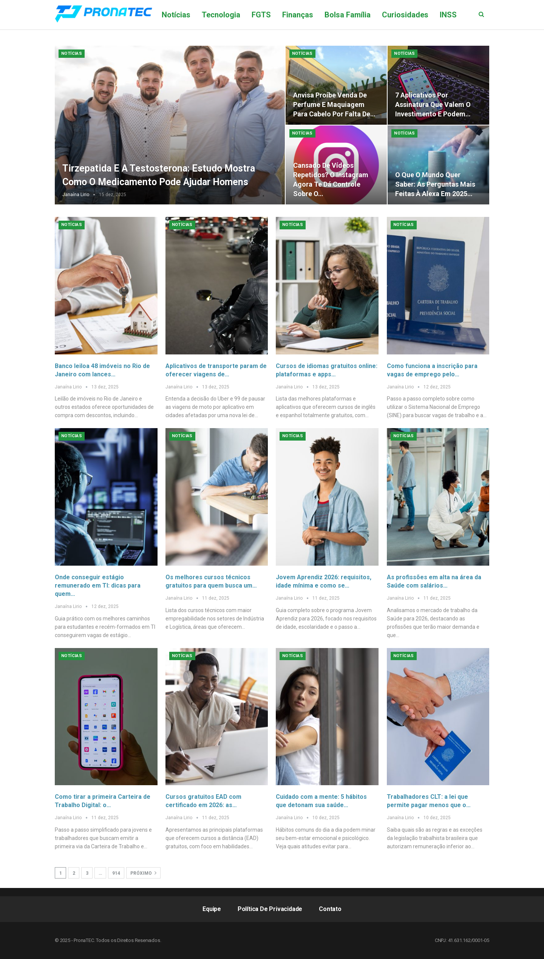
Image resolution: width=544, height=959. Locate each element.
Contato (330, 909)
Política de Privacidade (270, 909)
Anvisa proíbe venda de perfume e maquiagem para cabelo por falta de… (334, 104)
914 (116, 873)
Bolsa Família (348, 14)
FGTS (261, 14)
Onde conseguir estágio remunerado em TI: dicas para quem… (98, 585)
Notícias (176, 14)
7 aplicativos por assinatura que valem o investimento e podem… (433, 104)
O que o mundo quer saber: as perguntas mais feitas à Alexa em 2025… (435, 184)
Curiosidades (405, 14)
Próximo (143, 873)
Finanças (297, 14)
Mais (448, 14)
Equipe (211, 909)
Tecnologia (221, 14)
